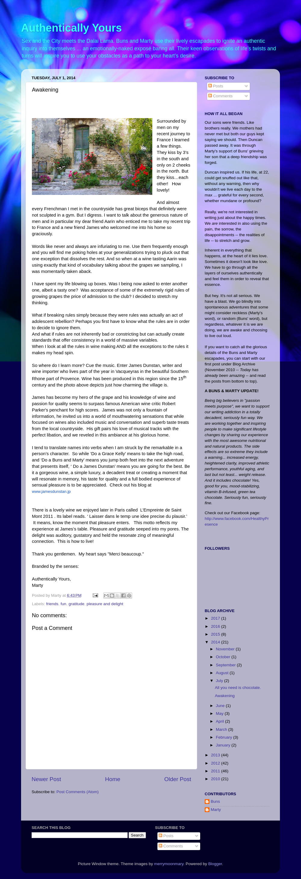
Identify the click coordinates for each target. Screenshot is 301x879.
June (221, 705)
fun (63, 604)
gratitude (77, 604)
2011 (216, 771)
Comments (220, 96)
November (226, 649)
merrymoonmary (168, 864)
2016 (216, 626)
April (220, 721)
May (220, 713)
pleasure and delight (105, 604)
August (223, 673)
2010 (216, 779)
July (220, 680)
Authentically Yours (71, 28)
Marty (216, 809)
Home (112, 779)
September (226, 665)
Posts (215, 86)
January (223, 745)
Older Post (177, 779)
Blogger (215, 864)
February (224, 737)
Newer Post (46, 779)
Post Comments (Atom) (78, 792)
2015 (216, 634)
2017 (216, 618)
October (223, 657)
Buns (215, 801)
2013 (216, 755)
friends (52, 604)
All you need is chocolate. (238, 687)
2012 (216, 763)
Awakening (225, 695)
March (222, 729)
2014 (216, 642)
